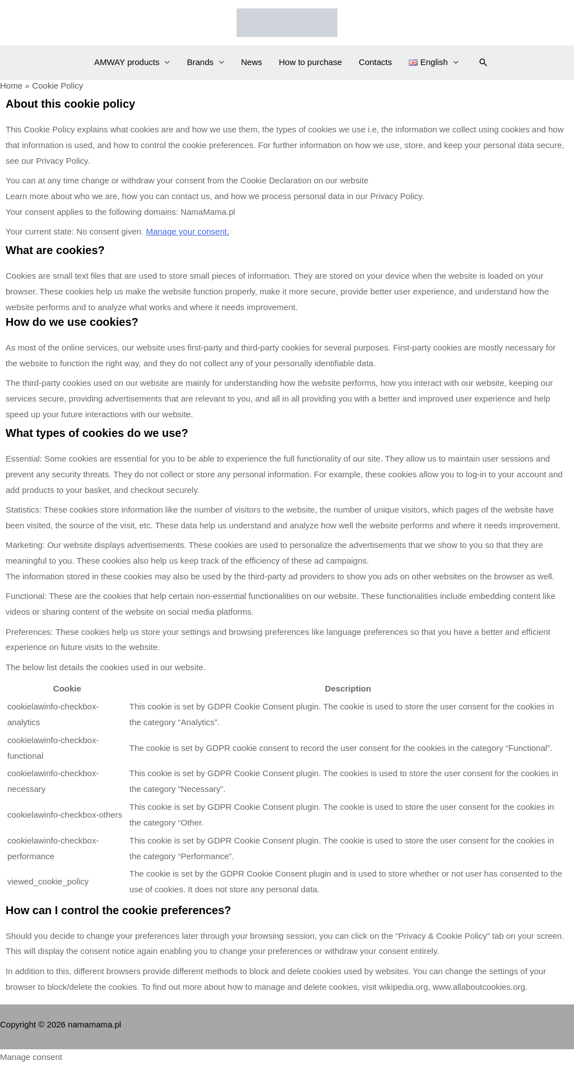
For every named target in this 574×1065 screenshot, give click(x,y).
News (251, 62)
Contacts (375, 62)
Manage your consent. (187, 231)
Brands (200, 62)
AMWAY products (126, 62)
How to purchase (310, 62)
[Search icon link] (483, 62)
